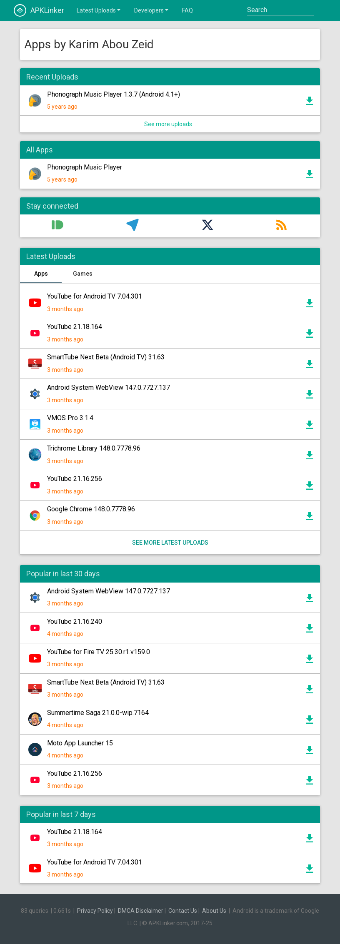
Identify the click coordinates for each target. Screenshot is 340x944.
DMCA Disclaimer (140, 910)
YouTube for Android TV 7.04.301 (94, 296)
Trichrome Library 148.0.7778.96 (93, 448)
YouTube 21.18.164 (74, 327)
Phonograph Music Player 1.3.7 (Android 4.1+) (113, 94)
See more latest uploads (170, 542)
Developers (152, 10)
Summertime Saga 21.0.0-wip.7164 (98, 713)
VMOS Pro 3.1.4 (70, 418)
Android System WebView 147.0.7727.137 (108, 387)
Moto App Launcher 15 (80, 743)
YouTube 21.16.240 (74, 621)
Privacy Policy (95, 910)
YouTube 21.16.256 (74, 479)
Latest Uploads (99, 10)
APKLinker (39, 10)
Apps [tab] (41, 273)
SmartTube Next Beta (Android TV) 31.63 (106, 357)
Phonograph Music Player (84, 167)
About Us (214, 910)
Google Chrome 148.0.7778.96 (91, 509)
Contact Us (182, 910)
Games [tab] (82, 273)
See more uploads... (170, 124)
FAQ (187, 10)
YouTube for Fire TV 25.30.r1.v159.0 (98, 652)
